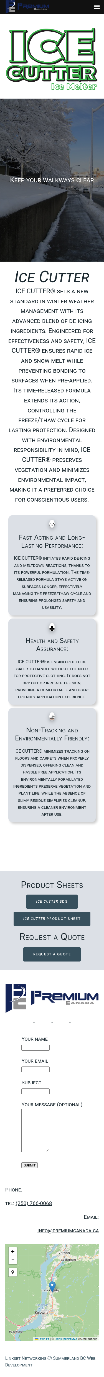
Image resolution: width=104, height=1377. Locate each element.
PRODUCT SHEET (52, 919)
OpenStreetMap (66, 1339)
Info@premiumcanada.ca (68, 1230)
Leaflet (42, 1339)
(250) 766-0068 (34, 1203)
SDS (52, 901)
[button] (52, 1287)
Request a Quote (52, 954)
